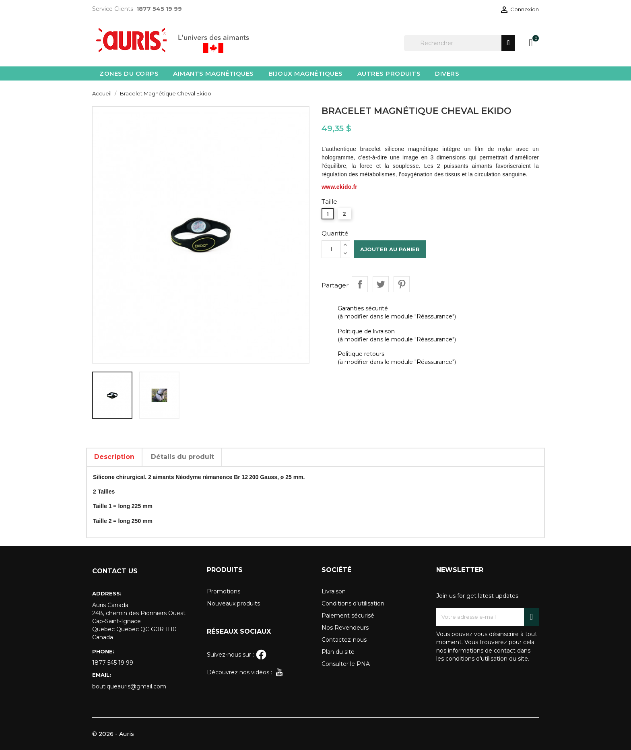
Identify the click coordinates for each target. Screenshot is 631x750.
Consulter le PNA (346, 663)
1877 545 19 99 (112, 662)
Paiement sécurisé (348, 615)
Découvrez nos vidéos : (246, 672)
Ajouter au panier (390, 249)
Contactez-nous (344, 639)
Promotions (223, 591)
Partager (360, 284)
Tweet (381, 284)
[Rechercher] (459, 43)
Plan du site (338, 651)
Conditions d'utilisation (353, 603)
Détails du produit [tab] (182, 457)
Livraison (334, 591)
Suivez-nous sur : (237, 654)
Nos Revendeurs (345, 627)
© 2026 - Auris (113, 734)
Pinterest (402, 284)
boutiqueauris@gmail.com (129, 686)
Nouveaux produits (233, 603)
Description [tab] (114, 457)
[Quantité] (331, 249)
